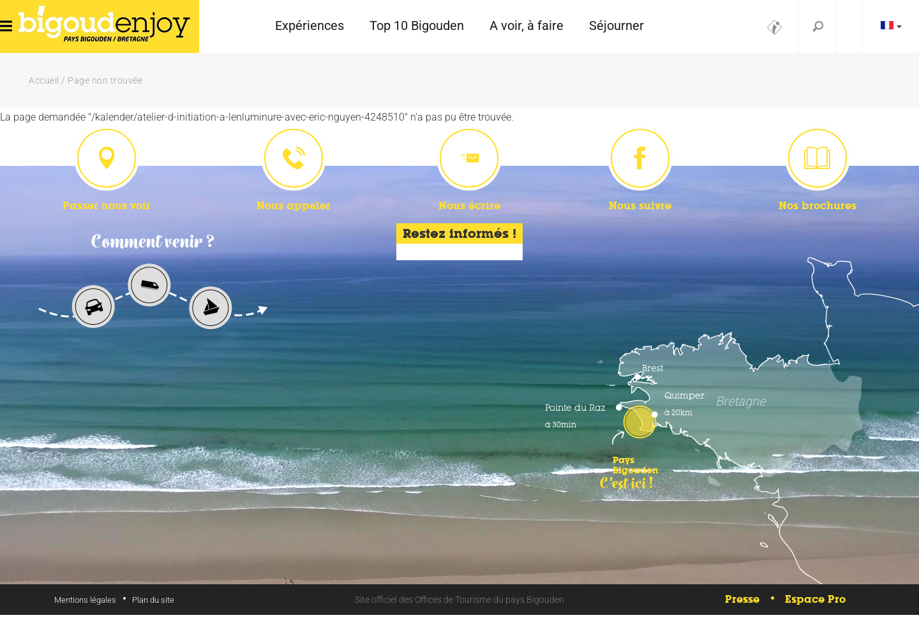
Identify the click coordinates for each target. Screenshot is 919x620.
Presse (742, 605)
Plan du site (153, 605)
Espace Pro (815, 605)
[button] (309, 26)
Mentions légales (85, 605)
